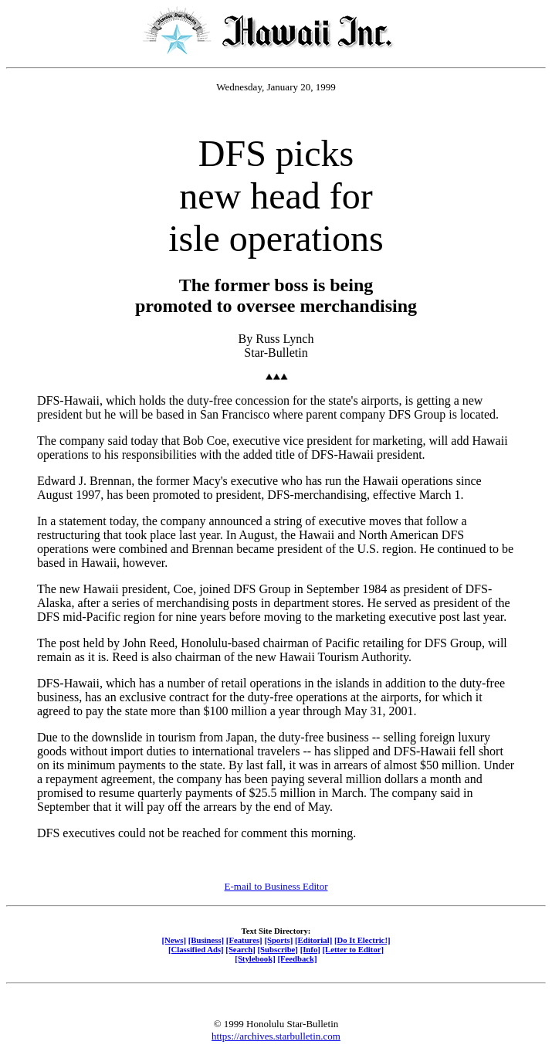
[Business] (206, 940)
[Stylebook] (255, 958)
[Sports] (278, 940)
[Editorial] (313, 940)
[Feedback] (297, 958)
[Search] (240, 949)
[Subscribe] (278, 949)
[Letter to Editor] (353, 949)
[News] (173, 940)
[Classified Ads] (196, 949)
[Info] (310, 949)
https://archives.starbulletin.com (276, 1036)
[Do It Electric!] (362, 940)
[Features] (244, 940)
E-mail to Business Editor (276, 886)
